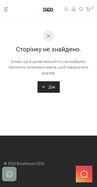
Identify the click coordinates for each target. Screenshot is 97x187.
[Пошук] (68, 9)
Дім (48, 87)
